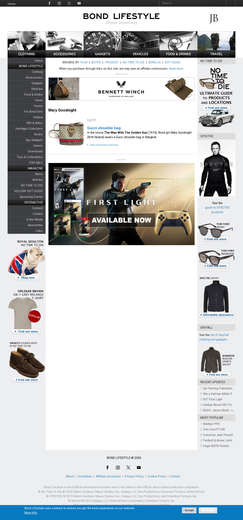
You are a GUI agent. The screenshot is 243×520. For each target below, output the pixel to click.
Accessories (34, 77)
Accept (189, 511)
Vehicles (37, 89)
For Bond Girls (33, 111)
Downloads (35, 151)
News (39, 174)
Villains (38, 117)
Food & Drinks (33, 94)
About (70, 476)
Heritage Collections (29, 128)
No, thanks (208, 511)
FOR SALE (36, 162)
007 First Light (212, 399)
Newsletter (35, 225)
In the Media (34, 219)
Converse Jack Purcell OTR (221, 435)
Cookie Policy (157, 476)
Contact (38, 214)
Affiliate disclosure (108, 476)
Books (38, 134)
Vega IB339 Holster (216, 446)
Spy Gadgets (34, 140)
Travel (39, 100)
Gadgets (37, 83)
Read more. (176, 68)
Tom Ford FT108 (214, 429)
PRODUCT (111, 62)
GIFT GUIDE (172, 62)
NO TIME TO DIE (32, 185)
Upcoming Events (31, 197)
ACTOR (96, 62)
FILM (83, 62)
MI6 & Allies (34, 123)
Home (12, 4)
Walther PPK (211, 424)
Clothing (37, 72)
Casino (38, 106)
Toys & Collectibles (30, 157)
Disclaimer (85, 476)
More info (30, 514)
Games (38, 145)
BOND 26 (154, 62)
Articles (37, 180)
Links (39, 231)
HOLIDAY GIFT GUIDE (28, 191)
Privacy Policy (134, 476)
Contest (37, 208)
